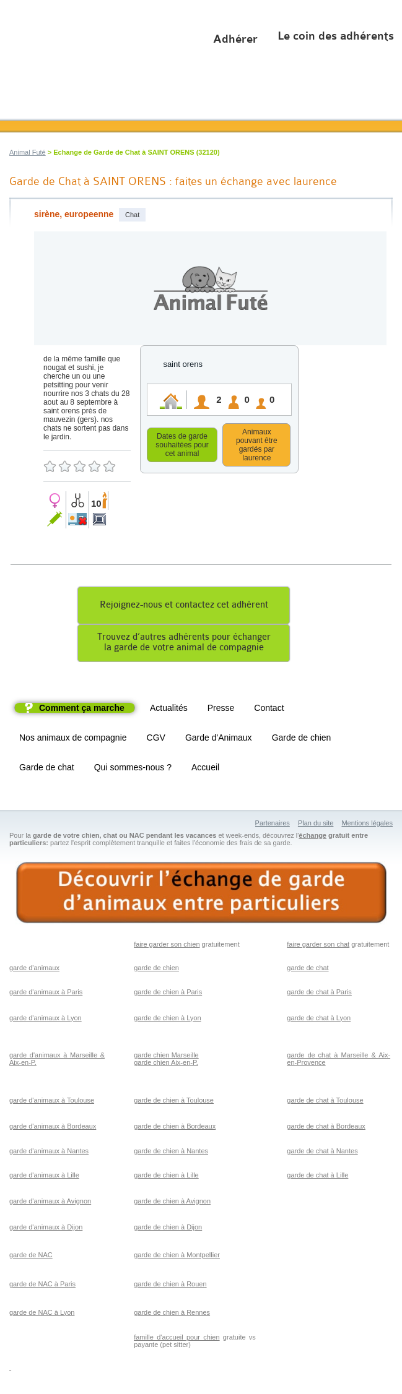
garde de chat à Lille (317, 1177)
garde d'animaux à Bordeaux (52, 1128)
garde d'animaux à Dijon (45, 1229)
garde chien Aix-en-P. (166, 1064)
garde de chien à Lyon (167, 1019)
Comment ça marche (82, 710)
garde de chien (156, 969)
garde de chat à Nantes (322, 1152)
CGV (156, 739)
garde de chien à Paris (168, 993)
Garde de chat (46, 769)
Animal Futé (27, 152)
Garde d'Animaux (218, 739)
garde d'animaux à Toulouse (51, 1102)
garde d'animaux (34, 969)
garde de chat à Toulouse (325, 1102)
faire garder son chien (166, 946)
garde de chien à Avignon (172, 1203)
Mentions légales (367, 824)
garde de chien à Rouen (170, 1285)
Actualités (169, 710)
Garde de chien (301, 739)
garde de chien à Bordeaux (175, 1128)
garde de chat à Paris (319, 993)
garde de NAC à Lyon (41, 1314)
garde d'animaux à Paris (45, 993)
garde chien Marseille (166, 1057)
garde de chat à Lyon (319, 1019)
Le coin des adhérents (335, 36)
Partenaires (272, 824)
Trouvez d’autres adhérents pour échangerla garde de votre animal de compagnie (184, 644)
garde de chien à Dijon (168, 1229)
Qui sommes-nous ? (133, 769)
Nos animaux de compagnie (73, 739)
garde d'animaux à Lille (44, 1177)
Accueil (205, 769)
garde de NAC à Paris (42, 1285)
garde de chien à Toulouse (174, 1102)
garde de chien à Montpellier (177, 1256)
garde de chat (307, 969)
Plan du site (315, 824)
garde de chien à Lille (166, 1177)
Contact (269, 710)
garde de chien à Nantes (171, 1152)
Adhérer (235, 39)
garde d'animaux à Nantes (49, 1152)
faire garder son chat (318, 946)
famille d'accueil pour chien (176, 1339)
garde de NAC (31, 1256)
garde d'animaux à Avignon (50, 1203)
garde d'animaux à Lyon (45, 1019)
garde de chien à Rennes (172, 1314)
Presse (221, 710)
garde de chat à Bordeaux (326, 1128)
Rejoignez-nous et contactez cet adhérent (184, 606)
